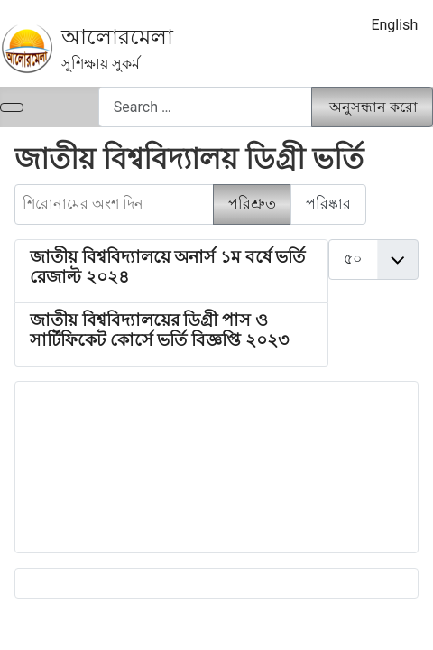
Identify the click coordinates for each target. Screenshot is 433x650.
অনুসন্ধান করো (373, 107)
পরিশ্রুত (252, 203)
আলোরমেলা (117, 37)
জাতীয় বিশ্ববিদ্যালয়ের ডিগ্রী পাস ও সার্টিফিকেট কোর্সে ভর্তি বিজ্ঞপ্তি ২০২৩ (159, 330)
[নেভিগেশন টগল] (11, 107)
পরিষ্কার (328, 203)
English (394, 24)
